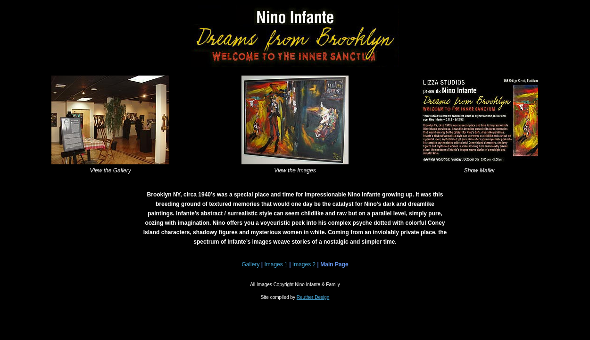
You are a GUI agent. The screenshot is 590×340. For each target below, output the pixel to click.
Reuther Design (313, 297)
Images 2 (304, 264)
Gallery (250, 264)
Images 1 (275, 264)
